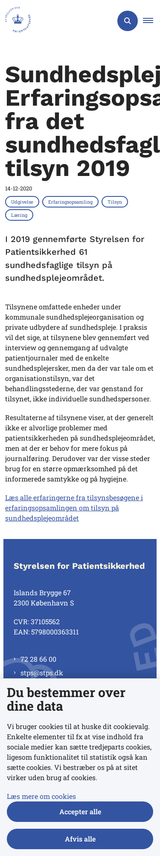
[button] (151, 20)
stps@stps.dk (41, 672)
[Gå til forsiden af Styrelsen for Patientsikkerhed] (15, 21)
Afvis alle (80, 838)
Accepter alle (80, 811)
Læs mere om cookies (41, 796)
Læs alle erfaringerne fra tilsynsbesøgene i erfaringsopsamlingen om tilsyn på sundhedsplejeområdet (74, 507)
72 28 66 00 (38, 658)
